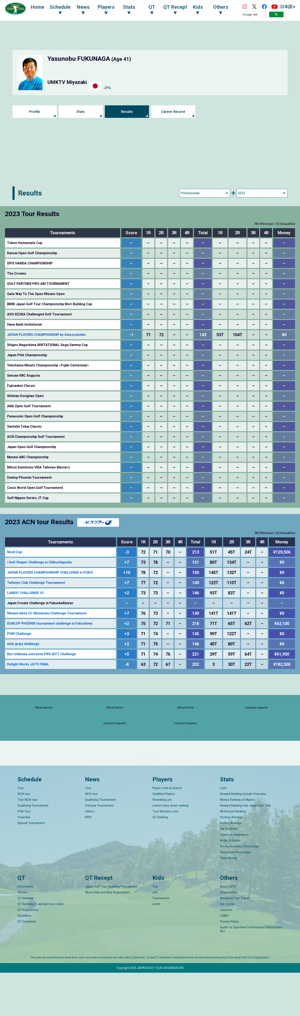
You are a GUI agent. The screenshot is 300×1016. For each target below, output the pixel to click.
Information (26, 930)
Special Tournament (31, 866)
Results (127, 112)
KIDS (88, 860)
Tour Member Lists (165, 855)
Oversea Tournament (99, 849)
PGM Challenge (19, 634)
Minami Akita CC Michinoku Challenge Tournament (46, 613)
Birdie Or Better (230, 884)
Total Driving (228, 901)
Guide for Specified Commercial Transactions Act (251, 972)
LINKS (224, 959)
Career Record (173, 112)
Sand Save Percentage (235, 895)
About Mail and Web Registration (107, 936)
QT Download (27, 965)
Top (155, 930)
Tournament (160, 941)
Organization (228, 936)
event (156, 947)
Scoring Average (231, 860)
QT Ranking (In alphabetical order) (41, 947)
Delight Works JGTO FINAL (28, 664)
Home (41, 8)
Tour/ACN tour (28, 843)
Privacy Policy (229, 965)
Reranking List (162, 843)
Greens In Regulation (234, 878)
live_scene (227, 947)
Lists (223, 831)
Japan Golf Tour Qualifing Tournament (111, 930)
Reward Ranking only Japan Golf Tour (245, 849)
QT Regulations (28, 953)
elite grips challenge (23, 644)
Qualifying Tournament (33, 849)
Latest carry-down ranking (170, 849)
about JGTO (228, 930)
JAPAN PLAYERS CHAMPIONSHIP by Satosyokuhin (46, 335)
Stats (80, 112)
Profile (34, 112)
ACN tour (24, 837)
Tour (21, 831)
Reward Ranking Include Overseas (243, 837)
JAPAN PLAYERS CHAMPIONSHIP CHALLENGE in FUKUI (50, 572)
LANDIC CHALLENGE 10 (25, 593)
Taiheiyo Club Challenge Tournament (36, 583)
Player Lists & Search (167, 831)
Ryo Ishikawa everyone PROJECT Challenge (41, 654)
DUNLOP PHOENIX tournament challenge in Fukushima (49, 623)
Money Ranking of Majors (237, 843)
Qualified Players (163, 837)
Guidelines (24, 959)
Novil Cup (14, 552)
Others (89, 855)
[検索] (253, 15)
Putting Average (231, 866)
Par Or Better (229, 872)
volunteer (226, 953)
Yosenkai (24, 860)
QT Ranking (160, 860)
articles (23, 936)
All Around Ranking (233, 855)
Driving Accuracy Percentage (239, 889)
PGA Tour (24, 855)
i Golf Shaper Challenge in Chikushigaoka (39, 562)
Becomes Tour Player (234, 941)
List (155, 936)
